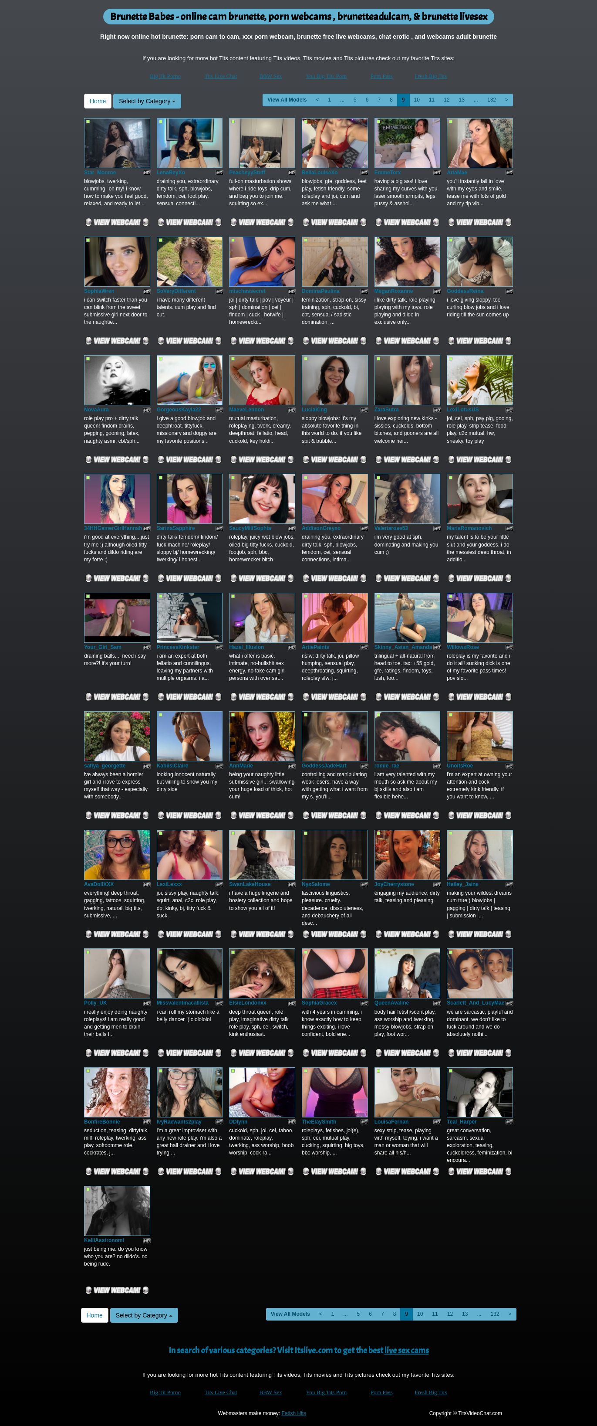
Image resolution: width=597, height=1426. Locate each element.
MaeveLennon (246, 410)
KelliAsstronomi (104, 1240)
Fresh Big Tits (431, 76)
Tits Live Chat (221, 76)
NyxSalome (316, 884)
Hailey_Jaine (463, 884)
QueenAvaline (391, 1003)
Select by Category (147, 101)
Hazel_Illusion (246, 647)
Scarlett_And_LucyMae (475, 1003)
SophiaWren (99, 291)
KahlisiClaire (173, 766)
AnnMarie (241, 766)
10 (417, 100)
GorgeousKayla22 (179, 410)
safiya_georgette (104, 766)
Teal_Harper (461, 1122)
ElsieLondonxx (247, 1003)
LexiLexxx (169, 884)
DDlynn (238, 1122)
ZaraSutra (386, 410)
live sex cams (407, 1350)
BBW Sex (271, 76)
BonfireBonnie (102, 1122)
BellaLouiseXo (320, 173)
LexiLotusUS (463, 410)
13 (462, 100)
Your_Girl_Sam (102, 647)
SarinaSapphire (176, 528)
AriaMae (457, 173)
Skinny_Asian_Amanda (403, 647)
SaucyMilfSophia (250, 528)
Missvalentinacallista (183, 1003)
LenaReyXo (171, 173)
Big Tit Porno (165, 76)
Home (98, 101)
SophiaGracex (319, 1003)
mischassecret (247, 291)
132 (491, 100)
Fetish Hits (293, 1413)
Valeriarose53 (391, 528)
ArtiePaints (315, 647)
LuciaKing (314, 410)
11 (432, 100)
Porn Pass (382, 76)
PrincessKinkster (178, 647)
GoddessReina (465, 291)
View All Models (287, 100)
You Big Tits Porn (326, 76)
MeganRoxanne (393, 291)
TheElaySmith (319, 1122)
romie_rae (386, 766)
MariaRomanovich (469, 528)
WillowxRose (463, 647)
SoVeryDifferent (176, 291)
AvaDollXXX (99, 884)
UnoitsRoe (460, 766)
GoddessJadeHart (324, 766)
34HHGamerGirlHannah (113, 528)
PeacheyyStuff (247, 173)
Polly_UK (95, 1003)
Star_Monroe (100, 173)
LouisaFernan (391, 1122)
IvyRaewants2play (179, 1122)
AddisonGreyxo (321, 528)
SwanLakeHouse (249, 884)
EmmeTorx (387, 173)
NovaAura (96, 410)
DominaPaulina (321, 291)
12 (446, 100)
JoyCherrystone (394, 884)
